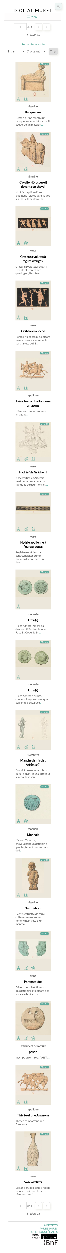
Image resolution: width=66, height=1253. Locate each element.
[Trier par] (16, 51)
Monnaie (33, 835)
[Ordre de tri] (36, 51)
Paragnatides (33, 982)
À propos (51, 1225)
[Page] (20, 26)
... (42, 124)
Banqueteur (33, 112)
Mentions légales (44, 1231)
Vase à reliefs (33, 1182)
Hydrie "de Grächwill (33, 472)
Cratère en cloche (33, 331)
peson (33, 1052)
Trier (53, 51)
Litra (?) (33, 620)
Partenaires (48, 1228)
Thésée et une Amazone (33, 1115)
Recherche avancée (33, 44)
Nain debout (33, 908)
